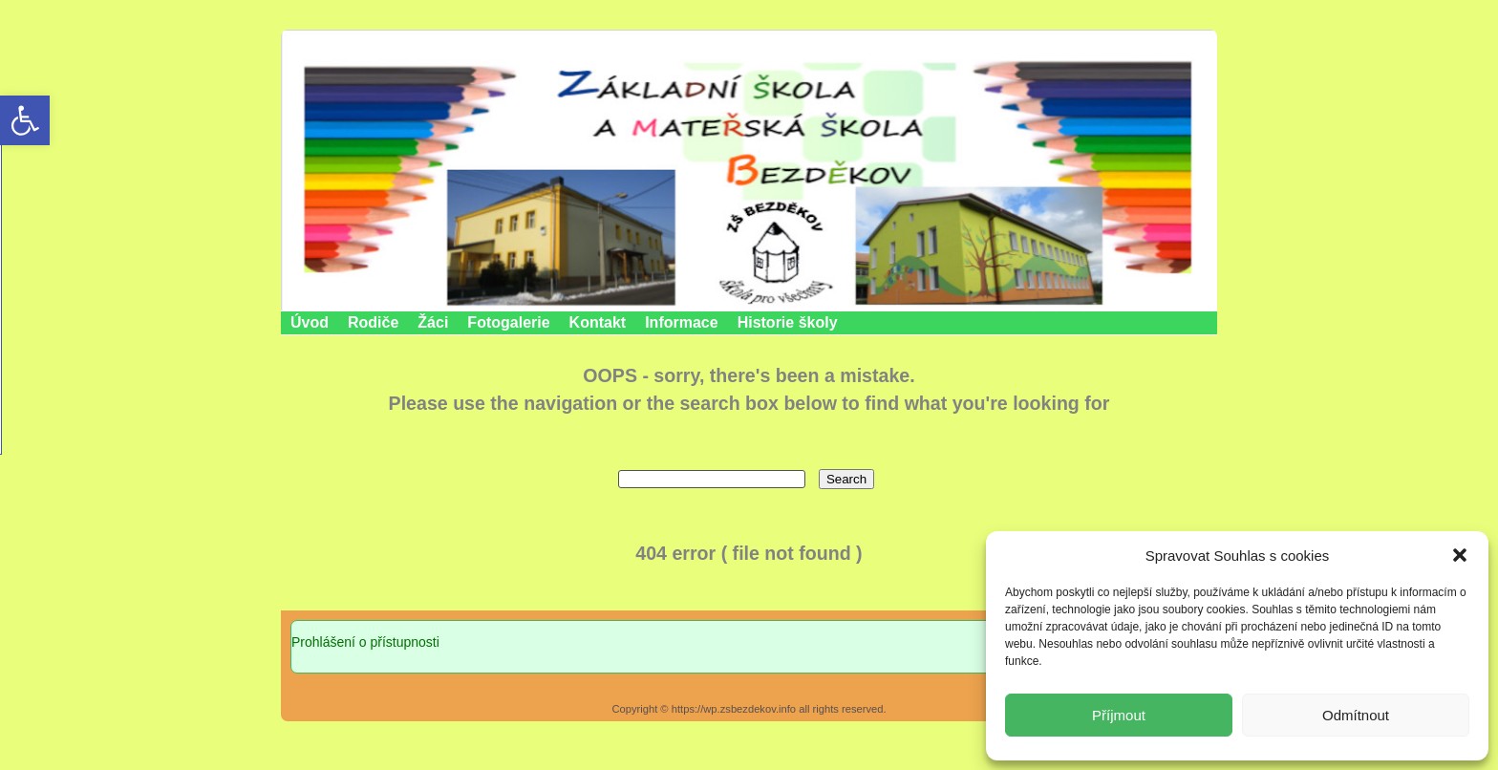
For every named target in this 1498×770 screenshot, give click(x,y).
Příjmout (1118, 715)
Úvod (309, 322)
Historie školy (788, 322)
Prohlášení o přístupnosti (365, 642)
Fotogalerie (508, 322)
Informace (681, 322)
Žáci (432, 322)
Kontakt (598, 322)
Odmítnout (1355, 715)
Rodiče (373, 322)
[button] (1459, 555)
